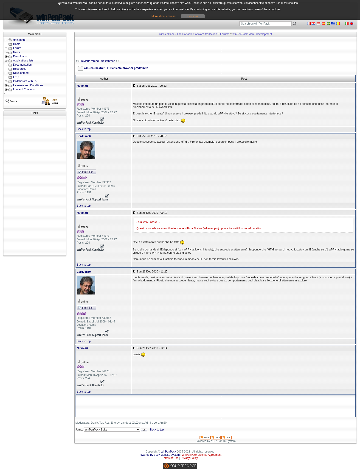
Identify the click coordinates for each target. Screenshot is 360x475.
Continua (192, 16)
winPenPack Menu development (252, 34)
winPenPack (168, 451)
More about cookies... (165, 16)
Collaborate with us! (25, 81)
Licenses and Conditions (28, 85)
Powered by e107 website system (159, 454)
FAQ (16, 77)
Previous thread (89, 61)
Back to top (84, 129)
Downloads (20, 56)
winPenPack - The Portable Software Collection (188, 34)
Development (21, 73)
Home (16, 44)
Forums (225, 34)
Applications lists (23, 60)
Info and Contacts (24, 89)
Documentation (22, 64)
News (16, 52)
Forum (17, 48)
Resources (19, 68)
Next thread (108, 61)
